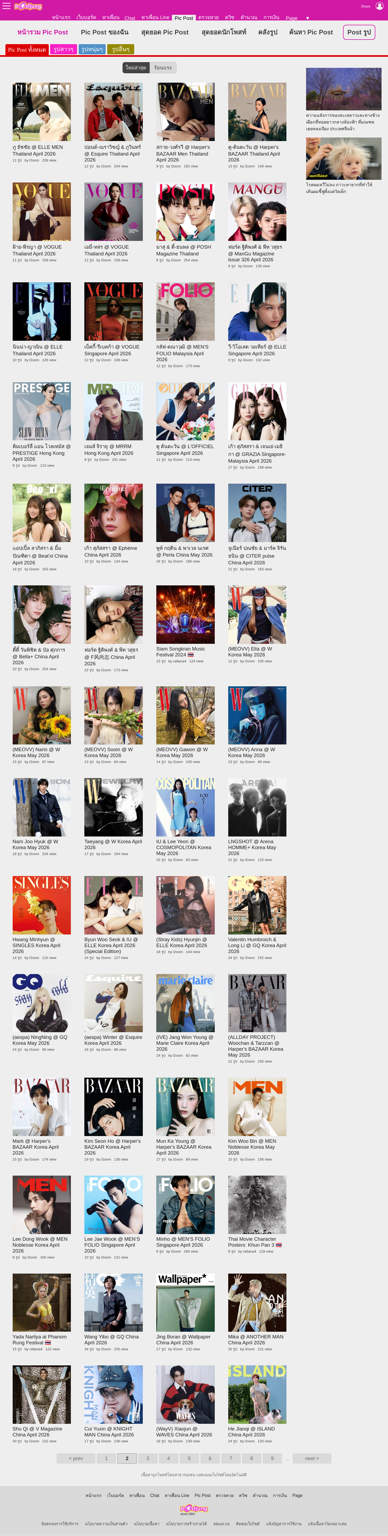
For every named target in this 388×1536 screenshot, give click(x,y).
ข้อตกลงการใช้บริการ (59, 1524)
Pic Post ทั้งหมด (27, 50)
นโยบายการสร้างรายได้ (186, 1524)
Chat (129, 18)
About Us (221, 1524)
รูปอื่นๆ (120, 49)
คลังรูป (267, 32)
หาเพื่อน (111, 17)
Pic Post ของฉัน (104, 32)
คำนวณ (249, 17)
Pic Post (184, 18)
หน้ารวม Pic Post (42, 32)
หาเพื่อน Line (155, 17)
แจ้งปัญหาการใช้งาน (284, 1524)
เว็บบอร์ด (86, 17)
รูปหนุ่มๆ (92, 49)
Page (291, 18)
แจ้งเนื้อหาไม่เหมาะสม (327, 1524)
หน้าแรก (61, 17)
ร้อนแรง (163, 68)
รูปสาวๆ (63, 49)
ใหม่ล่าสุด (136, 68)
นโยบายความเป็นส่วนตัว (106, 1524)
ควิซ (229, 17)
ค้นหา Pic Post (311, 32)
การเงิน (271, 17)
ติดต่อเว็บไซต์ (248, 1524)
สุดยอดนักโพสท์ (224, 32)
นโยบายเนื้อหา (147, 1524)
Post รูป (359, 32)
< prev (76, 1458)
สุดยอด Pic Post (165, 32)
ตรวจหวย (208, 17)
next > (312, 1458)
